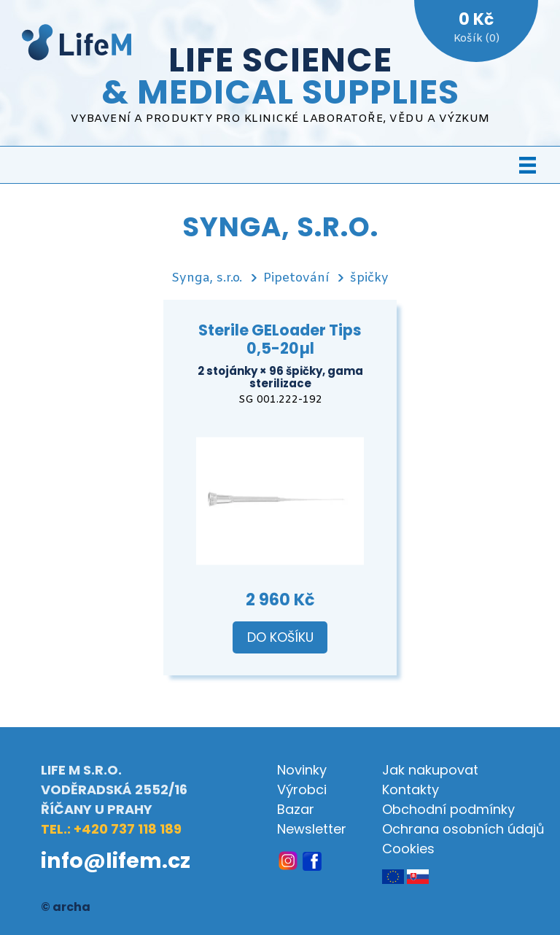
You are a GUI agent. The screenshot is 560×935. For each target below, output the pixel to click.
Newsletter (311, 829)
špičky (369, 278)
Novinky (302, 770)
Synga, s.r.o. (206, 278)
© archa (65, 907)
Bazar (295, 809)
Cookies (408, 848)
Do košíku (280, 637)
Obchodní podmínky (448, 809)
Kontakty (410, 789)
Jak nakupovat (430, 770)
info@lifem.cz (115, 860)
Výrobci (302, 789)
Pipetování (296, 278)
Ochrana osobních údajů (463, 829)
